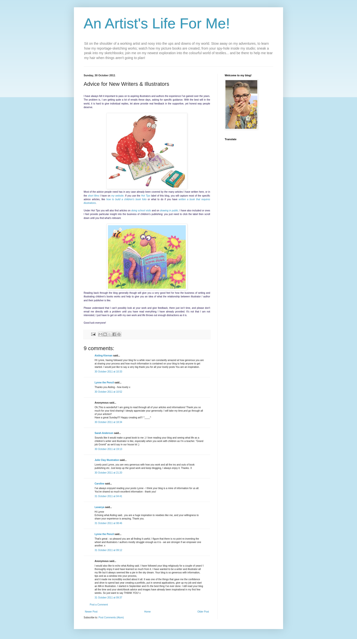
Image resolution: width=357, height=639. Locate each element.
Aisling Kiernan (103, 355)
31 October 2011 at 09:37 (108, 597)
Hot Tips (145, 195)
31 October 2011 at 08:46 (108, 523)
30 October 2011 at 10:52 (108, 391)
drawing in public (169, 210)
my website (117, 195)
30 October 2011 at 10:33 (108, 371)
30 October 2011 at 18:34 (108, 422)
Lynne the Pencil (104, 382)
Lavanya (99, 507)
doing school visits (141, 210)
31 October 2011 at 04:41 (108, 496)
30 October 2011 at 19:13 (108, 449)
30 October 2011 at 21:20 (108, 472)
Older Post (203, 611)
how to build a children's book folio (126, 199)
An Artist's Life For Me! (157, 23)
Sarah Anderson (104, 433)
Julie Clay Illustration (107, 460)
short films (93, 195)
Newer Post (91, 611)
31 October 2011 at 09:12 (108, 550)
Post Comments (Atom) (111, 617)
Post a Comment (99, 604)
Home (147, 611)
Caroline (99, 483)
